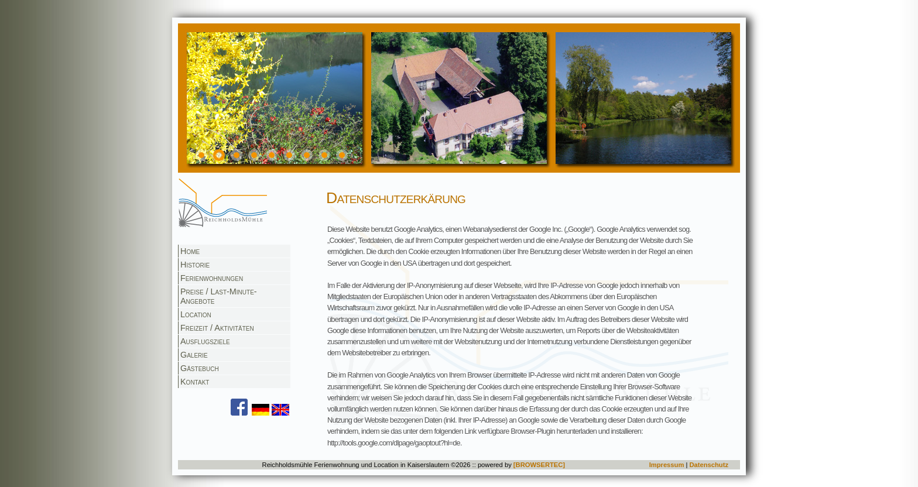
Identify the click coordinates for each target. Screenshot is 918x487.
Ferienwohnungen (211, 278)
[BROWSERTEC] (539, 464)
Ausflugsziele (205, 341)
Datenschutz (708, 464)
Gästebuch (199, 368)
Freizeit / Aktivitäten (217, 327)
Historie (195, 264)
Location (195, 314)
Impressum (666, 464)
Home (190, 251)
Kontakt (194, 381)
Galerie (194, 354)
